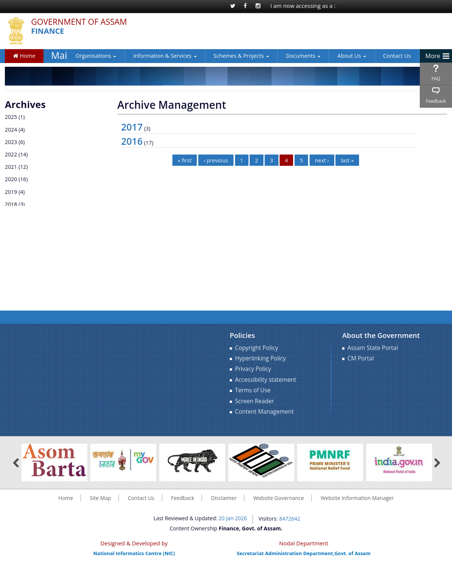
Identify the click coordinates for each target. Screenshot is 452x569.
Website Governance (278, 497)
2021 (11, 166)
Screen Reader (254, 401)
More (432, 56)
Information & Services (164, 55)
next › (322, 160)
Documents (303, 55)
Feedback (436, 101)
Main (59, 55)
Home (24, 55)
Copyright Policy (256, 348)
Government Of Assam (79, 22)
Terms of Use (253, 390)
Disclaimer (223, 497)
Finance (47, 31)
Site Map (100, 497)
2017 (132, 126)
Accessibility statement (265, 380)
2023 (11, 142)
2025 (11, 116)
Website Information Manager (357, 497)
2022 (11, 154)
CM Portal (360, 358)
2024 (11, 129)
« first (185, 160)
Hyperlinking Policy (260, 358)
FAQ (435, 78)
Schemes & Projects (241, 55)
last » (347, 160)
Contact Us (397, 55)
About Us (351, 55)
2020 (11, 179)
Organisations (95, 55)
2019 (11, 191)
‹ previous (216, 160)
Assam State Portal (372, 348)
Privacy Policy (253, 369)
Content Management (264, 412)
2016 (132, 141)
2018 (11, 204)
